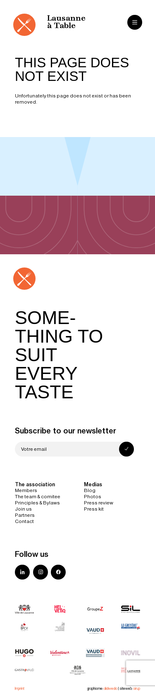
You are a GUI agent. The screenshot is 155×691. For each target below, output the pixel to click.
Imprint (19, 688)
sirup (136, 688)
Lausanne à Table (66, 22)
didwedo (110, 688)
